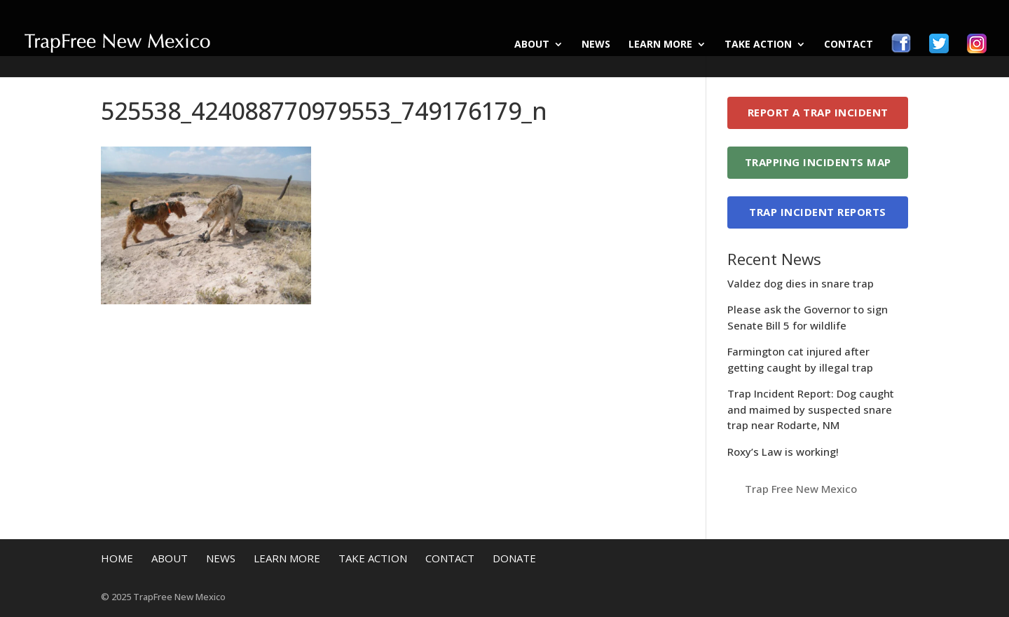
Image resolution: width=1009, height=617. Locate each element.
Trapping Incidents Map (818, 162)
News (596, 44)
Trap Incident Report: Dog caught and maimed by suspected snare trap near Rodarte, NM (810, 409)
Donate (514, 558)
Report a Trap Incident (818, 112)
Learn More (660, 44)
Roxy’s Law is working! (783, 452)
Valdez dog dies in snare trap (800, 283)
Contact (848, 44)
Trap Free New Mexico (801, 489)
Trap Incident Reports (817, 212)
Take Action (758, 44)
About (531, 44)
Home (117, 558)
